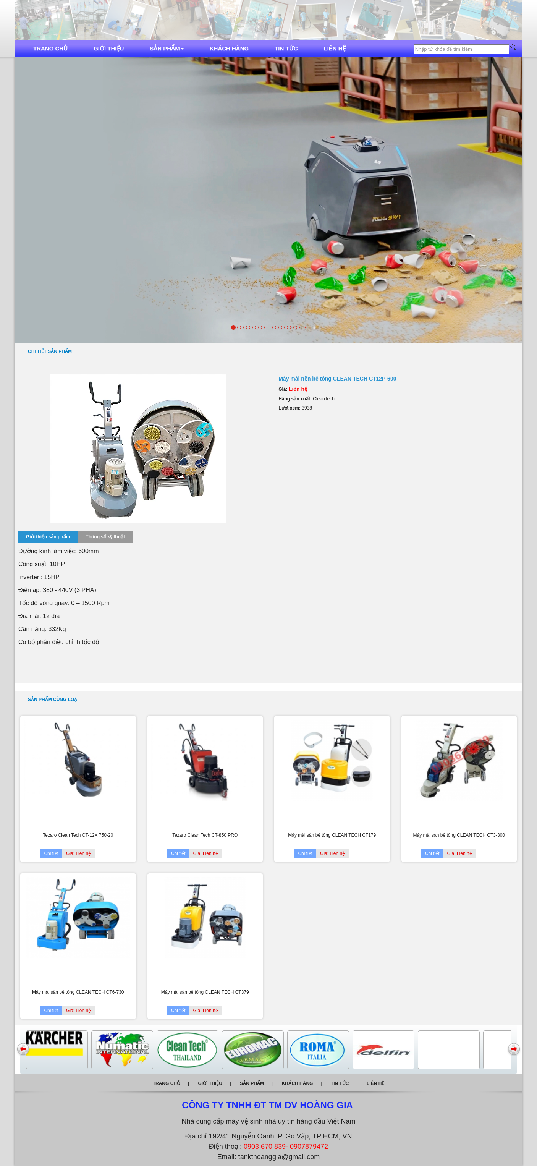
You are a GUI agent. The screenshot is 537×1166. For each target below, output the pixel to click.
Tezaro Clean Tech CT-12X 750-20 (78, 835)
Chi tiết (51, 853)
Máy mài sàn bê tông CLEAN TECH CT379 (205, 992)
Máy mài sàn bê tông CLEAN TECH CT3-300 (459, 835)
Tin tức (286, 48)
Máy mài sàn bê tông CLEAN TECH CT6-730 (78, 992)
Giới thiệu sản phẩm (48, 536)
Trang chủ (50, 48)
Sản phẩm (166, 48)
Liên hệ (335, 48)
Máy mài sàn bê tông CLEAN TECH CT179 (332, 835)
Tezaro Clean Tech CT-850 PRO (205, 835)
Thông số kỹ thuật (105, 536)
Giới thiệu (109, 48)
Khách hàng (229, 48)
